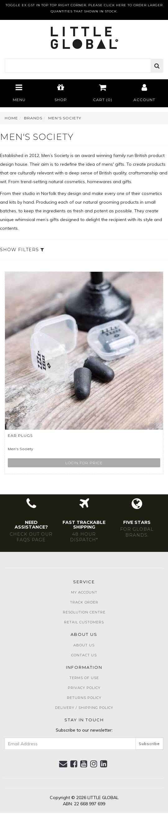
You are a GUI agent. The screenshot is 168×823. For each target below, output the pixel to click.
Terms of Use (84, 678)
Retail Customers (84, 622)
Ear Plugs (20, 435)
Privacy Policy (84, 688)
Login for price (84, 462)
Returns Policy (84, 698)
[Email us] (63, 764)
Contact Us (84, 655)
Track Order (84, 602)
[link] (74, 764)
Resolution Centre (84, 612)
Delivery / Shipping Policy (84, 707)
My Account (84, 592)
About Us (84, 645)
